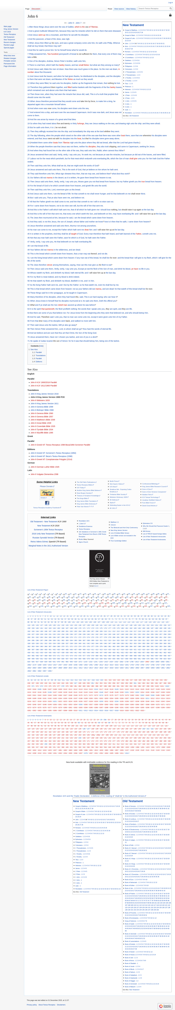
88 (161, 600)
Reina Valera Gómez (39, 542)
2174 (34, 665)
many (45, 321)
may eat (56, 46)
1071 (80, 662)
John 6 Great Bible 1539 (40, 423)
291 (160, 637)
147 (126, 625)
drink (120, 269)
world (48, 97)
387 (135, 646)
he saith (99, 43)
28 (142, 32)
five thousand (45, 72)
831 (54, 662)
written (73, 178)
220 (148, 631)
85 (147, 600)
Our (31, 178)
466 (37, 656)
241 (92, 634)
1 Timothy (128, 78)
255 (152, 634)
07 (48, 680)
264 (46, 637)
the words (95, 329)
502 (46, 659)
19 (168, 30)
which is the (80, 27)
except (55, 230)
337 (67, 643)
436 (54, 652)
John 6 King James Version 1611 (44, 403)
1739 (126, 662)
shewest (68, 174)
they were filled (42, 83)
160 (37, 628)
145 (118, 625)
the (60, 27)
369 (58, 646)
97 (64, 603)
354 (139, 643)
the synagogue (56, 293)
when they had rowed (42, 123)
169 (75, 628)
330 (37, 643)
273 (84, 637)
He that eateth (36, 281)
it (116, 297)
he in (48, 293)
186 (148, 628)
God (82, 238)
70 (28, 337)
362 (28, 646)
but (91, 65)
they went (115, 131)
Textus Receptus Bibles (85, 485)
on (98, 31)
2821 (127, 668)
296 (37, 640)
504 (54, 659)
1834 (142, 662)
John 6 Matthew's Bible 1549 (42, 420)
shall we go (76, 329)
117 (36, 606)
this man (88, 265)
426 (156, 649)
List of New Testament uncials (38, 676)
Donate (43, 498)
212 (114, 631)
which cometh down (53, 254)
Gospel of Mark (130, 35)
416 (114, 649)
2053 (152, 662)
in (89, 69)
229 (41, 634)
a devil (94, 337)
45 (28, 234)
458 (148, 652)
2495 (96, 665)
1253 (101, 662)
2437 (60, 665)
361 (169, 643)
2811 (75, 668)
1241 (95, 662)
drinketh (57, 273)
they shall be (62, 234)
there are (37, 313)
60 (28, 297)
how (106, 222)
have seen (62, 198)
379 (101, 646)
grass (85, 69)
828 (41, 662)
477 (84, 656)
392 (156, 646)
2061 (168, 662)
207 (92, 631)
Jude (126, 110)
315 (118, 640)
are (99, 65)
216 (131, 631)
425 (152, 649)
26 (138, 32)
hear (113, 297)
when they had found (43, 150)
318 (131, 640)
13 (156, 30)
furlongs (80, 123)
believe (103, 174)
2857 (142, 668)
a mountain (54, 35)
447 (101, 652)
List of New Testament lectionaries (154, 539)
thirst (143, 194)
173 (92, 628)
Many (32, 297)
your (80, 289)
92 (39, 603)
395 (169, 646)
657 (122, 659)
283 (126, 637)
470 (54, 656)
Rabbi (99, 150)
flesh (149, 258)
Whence (116, 43)
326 (165, 640)
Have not (53, 337)
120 (53, 606)
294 (28, 640)
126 (88, 606)
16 (162, 30)
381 (109, 646)
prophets (48, 234)
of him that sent (93, 206)
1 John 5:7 (82, 523)
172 (88, 628)
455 (135, 652)
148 (131, 625)
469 (50, 656)
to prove (46, 50)
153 (152, 625)
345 (101, 643)
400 (46, 649)
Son (120, 158)
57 (28, 285)
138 (157, 606)
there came (43, 143)
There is (32, 65)
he (59, 50)
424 (148, 649)
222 (156, 631)
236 (71, 634)
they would (88, 79)
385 (126, 646)
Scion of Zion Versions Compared (153, 492)
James (127, 92)
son (62, 222)
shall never (95, 194)
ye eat (87, 269)
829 (46, 662)
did (83, 94)
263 (41, 637)
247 (118, 634)
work (73, 169)
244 (105, 634)
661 (139, 659)
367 (50, 646)
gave (86, 181)
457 (143, 652)
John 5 (71, 23)
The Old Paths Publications (86, 482)
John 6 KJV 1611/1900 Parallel (43, 386)
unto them (45, 127)
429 (169, 649)
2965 (50, 671)
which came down (94, 218)
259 (169, 634)
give (67, 190)
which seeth (81, 214)
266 (54, 637)
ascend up (72, 305)
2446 (75, 665)
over (56, 27)
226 (28, 634)
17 (164, 30)
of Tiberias (93, 27)
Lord (122, 143)
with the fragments (93, 87)
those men (39, 94)
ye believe (90, 169)
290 (156, 637)
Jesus (46, 27)
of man (126, 158)
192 (28, 631)
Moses (81, 181)
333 (50, 643)
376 (88, 646)
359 (160, 643)
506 (63, 659)
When (32, 83)
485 (118, 656)
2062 (29, 665)
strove (49, 265)
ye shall (43, 305)
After (31, 27)
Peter (43, 329)
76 (103, 600)
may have (117, 214)
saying (72, 265)
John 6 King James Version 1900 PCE (47, 397)
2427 (55, 665)
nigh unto (74, 143)
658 (126, 659)
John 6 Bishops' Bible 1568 (41, 410)
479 (92, 656)
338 (71, 643)
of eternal (104, 329)
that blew (72, 119)
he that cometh (78, 194)
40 (28, 214)
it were (100, 317)
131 (116, 606)
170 (80, 628)
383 (118, 646)
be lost (117, 83)
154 (156, 625)
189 (160, 628)
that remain (98, 83)
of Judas (42, 341)
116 (30, 606)
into (47, 35)
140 (168, 606)
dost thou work (122, 174)
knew (43, 301)
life (108, 158)
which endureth (85, 158)
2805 (44, 668)
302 (63, 640)
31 (28, 178)
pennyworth (64, 54)
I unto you (58, 317)
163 (50, 628)
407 (75, 649)
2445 (70, 665)
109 (131, 603)
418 (122, 649)
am (55, 194)
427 (160, 649)
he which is (73, 238)
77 (108, 600)
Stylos (112, 502)
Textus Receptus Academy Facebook (46, 507)
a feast (48, 39)
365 (41, 646)
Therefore (34, 87)
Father (167, 158)
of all (77, 210)
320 (139, 640)
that (46, 46)
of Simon (64, 341)
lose (109, 210)
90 (30, 603)
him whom (102, 169)
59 (28, 293)
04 (38, 680)
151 (143, 625)
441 (75, 652)
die (106, 254)
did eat (43, 178)
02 (32, 680)
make (100, 101)
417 (118, 649)
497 (169, 656)
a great (36, 31)
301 (58, 640)
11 (152, 30)
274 (88, 637)
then (42, 43)
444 (88, 652)
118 (41, 606)
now (98, 112)
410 (88, 649)
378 (97, 646)
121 (59, 606)
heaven (102, 178)
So (100, 69)
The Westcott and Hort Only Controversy (124, 527)
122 (65, 606)
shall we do (61, 166)
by (68, 285)
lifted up (47, 43)
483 (109, 656)
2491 (91, 665)
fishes (70, 79)
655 (114, 659)
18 (166, 30)
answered (38, 54)
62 (28, 305)
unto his (59, 83)
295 (33, 640)
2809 (65, 668)
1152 (90, 662)
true (143, 181)
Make (46, 69)
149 (135, 625)
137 (151, 606)
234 (63, 634)
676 (148, 659)
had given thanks (132, 143)
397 (33, 649)
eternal (78, 273)
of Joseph (68, 222)
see (49, 305)
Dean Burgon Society (84, 493)
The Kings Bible (82, 498)
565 (80, 659)
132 (122, 606)
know (100, 222)
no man (70, 317)
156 (165, 625)
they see (88, 123)
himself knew (65, 50)
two (76, 65)
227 (33, 634)
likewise (58, 79)
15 (160, 30)
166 (63, 628)
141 (101, 625)
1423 (106, 662)
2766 (152, 665)
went (52, 27)
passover (40, 39)
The (31, 135)
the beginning (91, 313)
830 (50, 662)
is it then (112, 222)
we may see (90, 174)
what (74, 50)
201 (67, 631)
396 (28, 649)
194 (37, 631)
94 (49, 603)
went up (41, 35)
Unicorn (113, 525)
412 (97, 649)
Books (81, 539)
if (75, 258)
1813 (137, 662)
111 (142, 603)
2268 (39, 665)
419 (126, 649)
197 (50, 631)
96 (59, 603)
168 (71, 628)
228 (37, 634)
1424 (111, 662)
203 (75, 631)
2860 (158, 668)
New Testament (133, 25)
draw (86, 230)
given (105, 317)
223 (160, 631)
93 (44, 603)
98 (69, 603)
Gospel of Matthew (131, 30)
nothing (74, 309)
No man (33, 230)
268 (63, 637)
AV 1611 (112, 508)
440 (71, 652)
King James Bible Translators (86, 501)
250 (131, 634)
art (64, 333)
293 (169, 637)
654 (109, 659)
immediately (78, 131)
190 (165, 628)
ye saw (106, 154)
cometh (145, 234)
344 (97, 643)
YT (91, 506)
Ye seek (84, 154)
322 (148, 640)
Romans (127, 51)
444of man (62, 305)
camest (111, 150)
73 (88, 600)
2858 (147, 668)
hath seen (49, 238)
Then (32, 94)
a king (109, 101)
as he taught (69, 293)
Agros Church (83, 542)
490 (139, 656)
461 (160, 652)
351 (126, 643)
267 (58, 637)
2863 (29, 671)
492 (148, 656)
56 (28, 281)
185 (143, 628)
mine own (69, 206)
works (89, 166)
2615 (116, 665)
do (85, 50)
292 (165, 637)
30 (28, 174)
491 (143, 656)
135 (139, 606)
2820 (122, 668)
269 (67, 637)
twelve (75, 87)
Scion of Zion (146, 489)
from (60, 143)
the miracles (115, 154)
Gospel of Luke (130, 38)
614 (97, 659)
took (41, 76)
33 (28, 186)
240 (88, 634)
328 (28, 643)
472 (63, 656)
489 (135, 656)
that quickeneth (47, 309)
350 (122, 643)
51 (28, 258)
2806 (50, 668)
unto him (82, 61)
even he (101, 285)
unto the (133, 123)
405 (67, 649)
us (70, 190)
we (96, 222)
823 (165, 659)
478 (88, 656)
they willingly (40, 131)
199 (58, 631)
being (101, 341)
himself (57, 104)
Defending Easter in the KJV (119, 505)
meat (48, 158)
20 (126, 32)
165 (58, 628)
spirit (39, 309)
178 (114, 628)
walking (101, 123)
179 (118, 628)
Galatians (128, 60)
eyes (57, 43)
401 (50, 649)
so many (115, 65)
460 (156, 652)
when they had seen (53, 94)
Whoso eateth (36, 273)
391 (152, 646)
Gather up (76, 83)
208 (97, 631)
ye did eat (136, 154)
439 (67, 652)
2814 (91, 668)
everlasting (102, 158)
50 (28, 254)
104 (102, 603)
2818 (111, 668)
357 (152, 643)
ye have (134, 269)
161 (41, 628)
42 (28, 222)
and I (61, 285)
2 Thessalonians (130, 75)
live (65, 285)
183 (135, 628)
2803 (34, 668)
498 (28, 659)
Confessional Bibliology (150, 484)
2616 (122, 665)
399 (41, 649)
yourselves (91, 226)
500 (37, 659)
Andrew (50, 61)
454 (131, 652)
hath (53, 65)
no (140, 269)
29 (28, 169)
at (95, 131)
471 (58, 656)
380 (105, 646)
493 (152, 656)
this (34, 50)
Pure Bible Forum (148, 503)
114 (159, 603)
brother (70, 61)
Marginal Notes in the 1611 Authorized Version (48, 546)
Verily (60, 154)
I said (35, 198)
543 (71, 659)
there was (73, 69)
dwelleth (74, 281)
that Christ (70, 333)
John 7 (78, 23)
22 (130, 32)
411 (92, 649)
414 (105, 649)
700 (156, 659)
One (31, 61)
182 (131, 628)
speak (94, 309)
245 (109, 634)
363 (33, 646)
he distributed (86, 76)
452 (122, 652)
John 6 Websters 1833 (40, 400)
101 (85, 603)
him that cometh (81, 202)
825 (28, 662)
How (78, 265)
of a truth (100, 94)
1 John (127, 101)
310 (97, 640)
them (95, 54)
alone (63, 104)
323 (152, 640)
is (95, 94)
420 (131, 649)
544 (75, 659)
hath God (157, 158)
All (31, 202)
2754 (132, 665)
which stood (66, 135)
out (112, 202)
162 (46, 628)
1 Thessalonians (130, 72)
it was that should (81, 341)
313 (109, 640)
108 (125, 603)
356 (148, 643)
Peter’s (63, 61)
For (31, 186)
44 (28, 230)
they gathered (45, 87)
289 (152, 637)
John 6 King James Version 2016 (44, 394)
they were (105, 313)
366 (46, 646)
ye (63, 325)
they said (84, 150)
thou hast (87, 329)
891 (63, 662)
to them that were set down (38, 79)
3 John (127, 107)
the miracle (67, 94)
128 (99, 606)
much (80, 69)
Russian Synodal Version (43, 538)
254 (148, 634)
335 (58, 643)
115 (165, 603)
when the (50, 135)
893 (71, 662)
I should (103, 210)
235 (67, 634)
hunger (103, 194)
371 (67, 646)
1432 (116, 662)
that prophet (109, 94)
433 (41, 652)
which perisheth (57, 158)
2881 (34, 671)
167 (67, 628)
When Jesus (34, 43)
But (31, 127)
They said (34, 174)
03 (35, 680)
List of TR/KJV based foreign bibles (155, 534)
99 (74, 603)
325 (160, 640)
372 (71, 646)
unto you (77, 154)
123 (70, 606)
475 (75, 656)
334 (54, 643)
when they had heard (66, 297)
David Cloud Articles (149, 505)
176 (105, 628)
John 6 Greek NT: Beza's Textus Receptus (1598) (51, 456)
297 (41, 640)
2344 (44, 665)
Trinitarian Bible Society (118, 494)
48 (28, 246)
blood (128, 269)
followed (51, 31)
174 (97, 628)
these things (38, 27)
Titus (126, 83)
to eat (108, 178)
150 (139, 625)
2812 (80, 668)
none (114, 135)
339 (75, 643)
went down (73, 108)
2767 (158, 665)
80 (122, 600)
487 (126, 656)
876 (58, 662)
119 (47, 606)
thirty (75, 123)
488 (131, 656)
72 (83, 600)
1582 (121, 662)
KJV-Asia (113, 486)
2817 (106, 668)
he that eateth (88, 285)
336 (63, 643)
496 (165, 656)
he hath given (90, 210)
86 (152, 600)
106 (113, 603)
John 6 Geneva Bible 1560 (41, 413)
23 (132, 32)
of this (129, 289)
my (121, 181)
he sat (71, 35)
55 (28, 277)
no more (84, 321)
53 (28, 269)
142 (105, 625)
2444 (65, 665)
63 (28, 309)
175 (101, 628)
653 (105, 659)
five (57, 65)
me (90, 154)
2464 (86, 665)
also (103, 146)
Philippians (128, 66)
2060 (162, 662)
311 (101, 640)
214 (122, 631)
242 (97, 634)
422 (139, 649)
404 (63, 649)
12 (154, 30)
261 (33, 637)
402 (54, 649)
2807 (55, 668)
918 (75, 662)
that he (119, 222)
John (126, 43)
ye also (54, 198)
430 (28, 652)
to (97, 101)
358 (156, 643)
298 (46, 640)
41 (28, 218)
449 (109, 652)
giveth (131, 181)
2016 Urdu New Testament (43, 534)
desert (60, 178)
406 (71, 649)
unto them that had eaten (65, 90)
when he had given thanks (68, 76)
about (36, 72)
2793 (168, 665)
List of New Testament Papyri (37, 590)
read (63, 194)
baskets (81, 87)
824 (169, 659)
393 (160, 646)
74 (93, 600)
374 (80, 646)
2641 (127, 665)
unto (89, 43)
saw (65, 43)
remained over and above (44, 90)
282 (122, 637)
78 (113, 600)
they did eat (97, 143)
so (81, 285)
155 (160, 625)
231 (50, 634)
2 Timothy (128, 81)
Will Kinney (146, 531)
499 (33, 659)
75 (98, 600)
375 (84, 646)
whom (68, 329)
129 (105, 606)
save (133, 135)
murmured (47, 218)
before (92, 305)
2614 (111, 665)
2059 (157, 662)
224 (165, 631)
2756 (142, 665)
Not (31, 238)
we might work (77, 166)
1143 (85, 662)
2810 (70, 668)
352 (131, 643)
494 (156, 656)
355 (143, 643)
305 (75, 640)
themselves (64, 265)
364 (37, 646)
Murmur (73, 226)
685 (152, 659)
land (102, 131)
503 (50, 659)
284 (131, 637)
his (76, 31)
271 (75, 637)
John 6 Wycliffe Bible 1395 (41, 433)
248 (122, 634)
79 (118, 600)
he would (80, 50)
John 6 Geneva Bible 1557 (41, 417)
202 (71, 631)
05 (42, 680)
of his (50, 321)
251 (135, 634)
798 (160, 659)
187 (152, 628)
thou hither (119, 150)
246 (114, 634)
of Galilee (70, 27)
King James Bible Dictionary (86, 504)
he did (94, 31)
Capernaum (81, 112)
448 (105, 652)
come (84, 43)
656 (118, 659)
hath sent (114, 169)
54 (28, 273)
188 (156, 628)
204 (80, 631)
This (92, 94)
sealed (30, 162)
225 (169, 631)
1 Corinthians (129, 54)
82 (132, 600)
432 (37, 652)
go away (72, 325)
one (140, 135)
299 (50, 640)
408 (80, 649)
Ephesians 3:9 (147, 523)
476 (80, 656)
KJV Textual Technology (150, 497)
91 (35, 603)
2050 (147, 662)
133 (128, 606)
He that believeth (61, 242)
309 (92, 640)
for (56, 50)
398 (37, 649)
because (63, 31)
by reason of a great (54, 119)
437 (58, 652)
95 (54, 603)
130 (111, 606)
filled (70, 87)
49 (28, 250)
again (38, 104)
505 (58, 659)
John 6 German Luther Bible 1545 (44, 467)
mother (92, 222)
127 (93, 606)
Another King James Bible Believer (88, 490)
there (66, 35)
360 (165, 643)
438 (63, 652)
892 (67, 662)
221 (152, 631)
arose (43, 119)
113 (154, 603)
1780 (132, 662)
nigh (67, 39)
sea (63, 27)
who (105, 297)
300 (54, 640)
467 (41, 656)
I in (89, 281)
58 (28, 289)
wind (66, 119)
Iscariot (49, 341)
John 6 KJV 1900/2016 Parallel (43, 382)
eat (86, 258)
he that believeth (118, 194)
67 (28, 325)
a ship (47, 112)
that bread (100, 181)
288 (148, 637)
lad (39, 65)
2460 (80, 665)
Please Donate (46, 486)
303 (67, 640)
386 (131, 646)
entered (37, 112)
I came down (38, 206)
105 (108, 603)
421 (135, 649)
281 (118, 637)
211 (109, 631)
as (66, 178)
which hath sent (60, 210)
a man (80, 254)
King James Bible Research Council (154, 486)
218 (139, 631)
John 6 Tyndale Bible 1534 (41, 429)
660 (135, 659)
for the (42, 158)
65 (28, 317)
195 (41, 631)
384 (122, 646)
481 (101, 656)
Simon (57, 61)
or (71, 123)
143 (109, 625)
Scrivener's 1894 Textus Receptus (48, 530)
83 (137, 600)
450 (114, 652)
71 (28, 341)
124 (76, 606)
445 (92, 652)
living (40, 258)
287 (143, 637)
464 (28, 656)
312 (105, 640)
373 (75, 646)
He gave (80, 178)
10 (150, 30)
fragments (88, 83)
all (70, 234)
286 (139, 637)
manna (49, 178)
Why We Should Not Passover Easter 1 (156, 526)
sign (62, 174)
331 (41, 643)
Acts (126, 46)
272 (80, 637)
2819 (116, 668)
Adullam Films (147, 494)
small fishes (84, 65)
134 (134, 606)
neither (82, 146)
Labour (33, 158)
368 (54, 646)
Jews (58, 39)
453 (126, 652)
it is (68, 178)
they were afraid (153, 123)
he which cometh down (60, 186)
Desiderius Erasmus (85, 526)
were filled (161, 154)
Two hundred (52, 54)
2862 (168, 668)
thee (108, 174)
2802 (29, 668)
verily (65, 154)
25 (136, 32)
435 (50, 652)
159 (33, 628)
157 (169, 625)
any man (41, 238)
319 (135, 640)
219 (143, 631)
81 (127, 600)
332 (46, 643)
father (82, 222)
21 (128, 32)
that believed (115, 313)
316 (122, 640)
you (90, 181)
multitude (43, 31)
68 (28, 329)
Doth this (103, 301)
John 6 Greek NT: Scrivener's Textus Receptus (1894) (53, 453)
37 (28, 202)
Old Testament (134, 116)
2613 (106, 665)
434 (46, 652)
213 (118, 631)
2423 (50, 665)
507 (67, 659)
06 (45, 680)
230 (46, 634)
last (148, 210)
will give (138, 258)
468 (46, 656)
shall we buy (32, 46)
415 (109, 649)
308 (88, 640)
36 (28, 198)
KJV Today (80, 487)
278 (105, 637)
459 (152, 652)
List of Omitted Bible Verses (120, 533)
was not (118, 112)
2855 (132, 668)
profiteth (66, 309)
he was (86, 305)
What (54, 166)
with (76, 35)
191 (169, 628)
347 (109, 643)
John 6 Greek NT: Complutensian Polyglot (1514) (51, 459)
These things (35, 293)
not (71, 146)
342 (88, 643)
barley (62, 65)
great (71, 43)
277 (101, 637)
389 (143, 646)
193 (33, 631)
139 (162, 606)
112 (148, 603)
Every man (88, 234)
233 (58, 634)
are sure (50, 333)
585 (92, 659)
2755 (137, 665)
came (123, 146)
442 (80, 652)
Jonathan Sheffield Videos (151, 500)
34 (28, 190)
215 (126, 631)
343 (92, 643)
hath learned (124, 234)
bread (41, 46)
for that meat (73, 158)
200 (63, 631)
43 (28, 226)
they (103, 65)
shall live (109, 285)
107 (119, 603)
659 (131, 659)
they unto (43, 166)
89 (166, 600)
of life (68, 194)
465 (33, 656)
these (50, 46)
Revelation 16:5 (84, 521)
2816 (101, 668)
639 (101, 659)
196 (46, 631)
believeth (102, 214)
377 (92, 646)
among (108, 65)
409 (84, 649)
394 (165, 646)
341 (84, 643)
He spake (34, 341)
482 (105, 656)
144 (114, 625)
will (74, 206)
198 (54, 631)
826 (33, 662)
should (135, 313)
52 (28, 265)
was (63, 39)
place (96, 69)
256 (156, 634)
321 (143, 640)
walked (78, 321)
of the (53, 39)
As (31, 285)
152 (148, 625)
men (54, 69)
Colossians (128, 69)
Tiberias (66, 143)
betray (141, 313)
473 (67, 656)
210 (105, 631)
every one (106, 54)
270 (71, 637)
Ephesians (128, 63)
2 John (127, 104)
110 (136, 603)
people (57, 135)
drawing (122, 123)
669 (143, 659)
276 (97, 637)
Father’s (46, 210)
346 (105, 643)
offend (110, 301)
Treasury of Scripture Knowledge (88, 495)
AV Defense (114, 500)
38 (28, 206)
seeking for (144, 146)
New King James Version (119, 530)
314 (114, 640)
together (59, 87)
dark (102, 112)
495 (160, 656)
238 (80, 634)
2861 (163, 668)
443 (84, 652)
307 (84, 640)
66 (28, 321)
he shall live (105, 258)
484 (114, 656)
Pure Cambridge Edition (119, 541)
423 (143, 649)
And (30, 31)
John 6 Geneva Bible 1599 (41, 407)
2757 (147, 665)
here (43, 65)
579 (88, 659)
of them (114, 54)
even (41, 108)
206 (88, 631)
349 (118, 643)
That (49, 198)
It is (51, 127)
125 (82, 606)
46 (28, 238)
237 (75, 634)
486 (122, 656)
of (34, 61)
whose (76, 222)
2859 (152, 668)
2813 (86, 668)
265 (50, 637)
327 (169, 640)
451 (118, 652)
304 (71, 640)
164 (54, 628)
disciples (84, 35)
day (152, 210)
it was (93, 112)
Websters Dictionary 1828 (118, 497)
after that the (114, 143)
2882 (39, 671)
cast (108, 202)
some (44, 313)
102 (90, 603)
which (88, 31)
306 (80, 640)
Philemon (128, 86)
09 (55, 680)
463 (169, 652)
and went (55, 112)
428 (165, 649)
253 (143, 634)
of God (95, 166)
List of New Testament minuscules (154, 536)
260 (28, 637)
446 (97, 652)
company (78, 43)
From (32, 321)
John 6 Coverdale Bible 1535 (42, 426)
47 (28, 242)
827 (37, 662)
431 (33, 652)
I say (71, 154)
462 (165, 652)
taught (73, 234)
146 (122, 625)
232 (54, 634)
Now (67, 69)
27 (140, 32)
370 (63, 646)
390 (148, 646)
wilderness (63, 250)
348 (114, 643)
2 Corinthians (129, 57)
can (38, 230)
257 (160, 634)
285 (135, 637)
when (36, 108)
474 (71, 656)
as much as (78, 79)
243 (101, 634)
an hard (93, 297)
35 (28, 194)
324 (156, 640)
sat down (113, 69)
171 (84, 628)
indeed (51, 277)
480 (97, 656)
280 (114, 637)
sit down (60, 69)
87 (157, 600)
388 (139, 646)
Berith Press (114, 481)
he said (39, 50)
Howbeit (34, 143)
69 (28, 333)
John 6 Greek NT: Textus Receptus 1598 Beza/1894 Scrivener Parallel (60, 445)
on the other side (78, 135)
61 (28, 301)
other (118, 135)
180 (122, 628)
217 (135, 631)
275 (92, 637)
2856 (137, 668)
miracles (81, 31)
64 (28, 313)
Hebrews (128, 89)
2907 (44, 671)
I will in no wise (99, 202)
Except (81, 269)
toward (73, 112)
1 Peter (127, 95)
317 (126, 640)
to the (95, 76)
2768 (163, 665)
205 (84, 631)
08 (52, 680)
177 (109, 628)
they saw (71, 31)
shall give (133, 158)
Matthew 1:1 (115, 522)
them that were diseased (110, 31)
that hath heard (108, 234)
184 (139, 628)
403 (58, 649)
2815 (96, 668)
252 (139, 634)
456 (139, 652)
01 (28, 680)
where (89, 143)
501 (41, 659)
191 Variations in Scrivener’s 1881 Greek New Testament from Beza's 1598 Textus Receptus (92, 534)
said (41, 69)
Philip (109, 43)
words (83, 309)
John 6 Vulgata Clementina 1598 (44, 474)
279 (109, 637)
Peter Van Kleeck (82, 506)
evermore (60, 190)
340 (80, 643)
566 (84, 659)
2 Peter (127, 98)
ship (140, 123)
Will (60, 325)
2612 (101, 665)
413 (101, 649)
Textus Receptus (84, 529)
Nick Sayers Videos (116, 484)
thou (74, 174)
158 (28, 628)
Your (32, 250)
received (50, 131)
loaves (68, 65)
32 (28, 181)
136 (145, 606)
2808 (60, 668)
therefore (45, 101)
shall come (59, 202)
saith (76, 61)
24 (134, 32)
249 (126, 634)
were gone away (107, 138)
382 (114, 646)
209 (101, 631)
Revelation (128, 113)
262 (37, 637)
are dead (76, 250)
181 (126, 628)
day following (39, 135)
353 (135, 643)
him (56, 31)
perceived (53, 101)
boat (123, 135)
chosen (62, 337)
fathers (37, 178)
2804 (39, 668)
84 (142, 600)
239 (84, 634)
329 (33, 643)
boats (55, 143)
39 (28, 210)
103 (96, 603)
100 (79, 603)
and (61, 35)
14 (158, 30)
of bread (72, 54)
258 (165, 634)
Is (43, 222)
